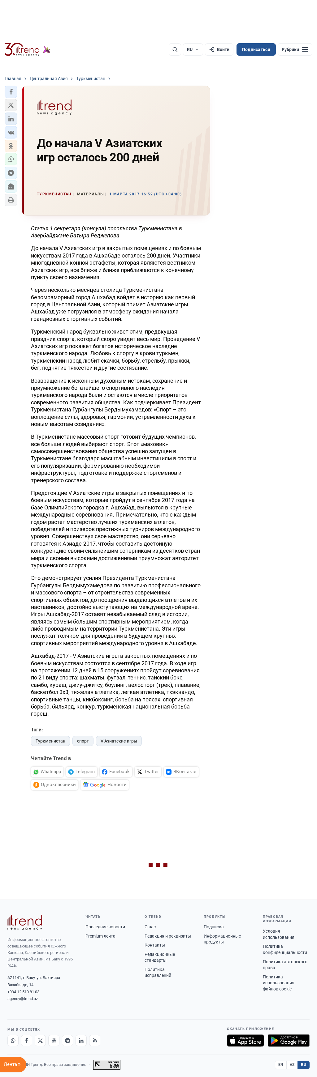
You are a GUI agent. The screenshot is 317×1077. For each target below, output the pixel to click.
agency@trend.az (22, 998)
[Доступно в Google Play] (289, 1040)
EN (280, 1064)
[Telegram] (67, 1040)
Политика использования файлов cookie (278, 982)
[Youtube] (53, 1040)
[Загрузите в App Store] (245, 1040)
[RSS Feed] (94, 1040)
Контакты (155, 945)
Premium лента (100, 936)
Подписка (214, 926)
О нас (150, 926)
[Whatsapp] (13, 1040)
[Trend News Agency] (24, 922)
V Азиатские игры (119, 741)
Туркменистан (50, 741)
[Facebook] (26, 1040)
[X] (40, 1040)
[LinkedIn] (81, 1040)
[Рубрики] (295, 49)
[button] (11, 92)
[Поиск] (175, 49)
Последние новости (105, 926)
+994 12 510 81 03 (23, 992)
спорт (83, 741)
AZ (292, 1064)
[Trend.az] (27, 49)
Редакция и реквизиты (168, 936)
